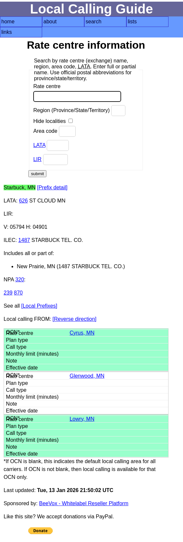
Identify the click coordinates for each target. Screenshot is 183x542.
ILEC (9, 240)
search (93, 21)
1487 (24, 240)
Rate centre (77, 92)
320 (19, 279)
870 (18, 292)
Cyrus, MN (81, 333)
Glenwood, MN (86, 376)
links (6, 32)
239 (8, 292)
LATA (39, 145)
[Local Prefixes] (39, 306)
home (7, 21)
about (50, 21)
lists (132, 21)
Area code (54, 131)
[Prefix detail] (52, 187)
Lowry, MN (81, 419)
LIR (37, 159)
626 (23, 200)
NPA (9, 279)
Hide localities (53, 121)
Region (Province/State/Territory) (79, 110)
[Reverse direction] (74, 319)
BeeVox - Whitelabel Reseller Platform (83, 503)
